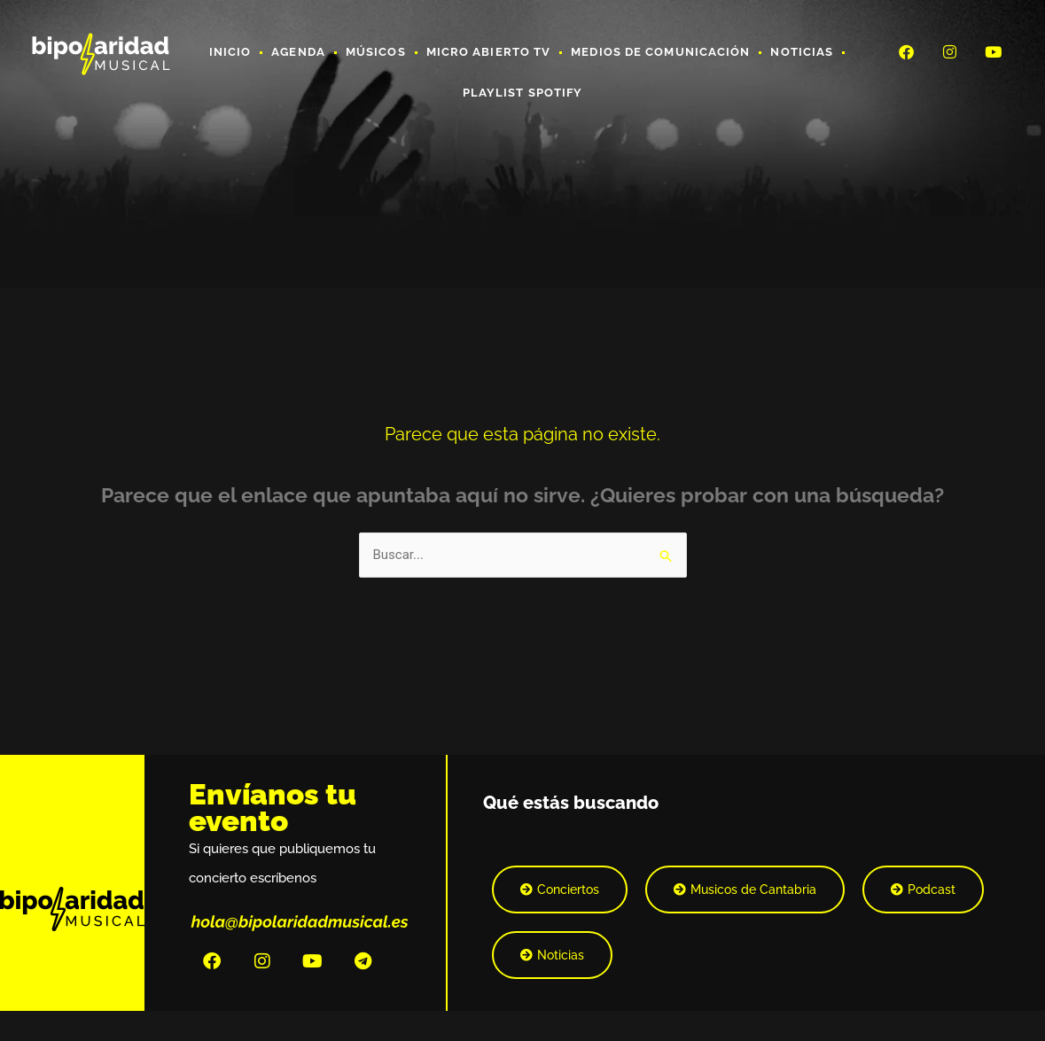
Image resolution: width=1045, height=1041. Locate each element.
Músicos (376, 51)
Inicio (230, 51)
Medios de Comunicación (660, 51)
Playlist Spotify (523, 92)
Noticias (801, 51)
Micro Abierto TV (488, 51)
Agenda (298, 51)
